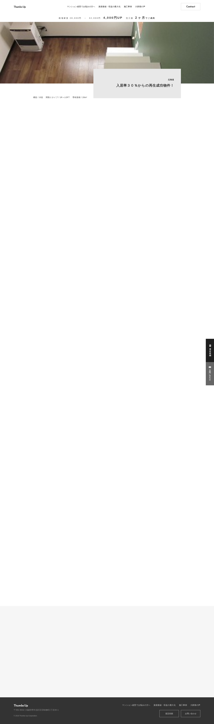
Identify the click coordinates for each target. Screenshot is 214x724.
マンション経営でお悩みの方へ (81, 7)
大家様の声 (140, 7)
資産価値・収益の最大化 (109, 7)
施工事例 (128, 7)
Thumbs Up (20, 7)
